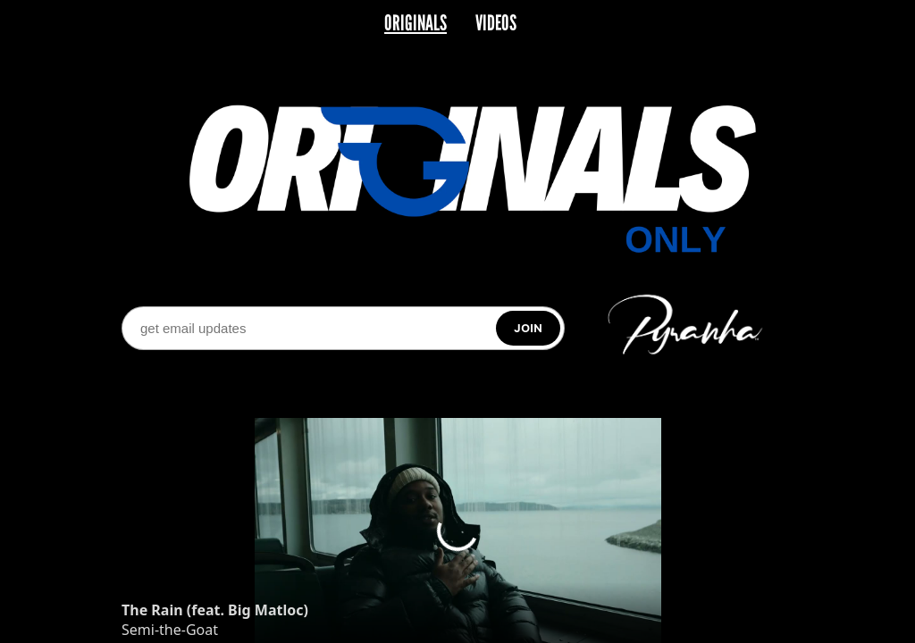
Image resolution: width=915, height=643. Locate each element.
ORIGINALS (415, 23)
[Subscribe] (528, 328)
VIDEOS (495, 23)
